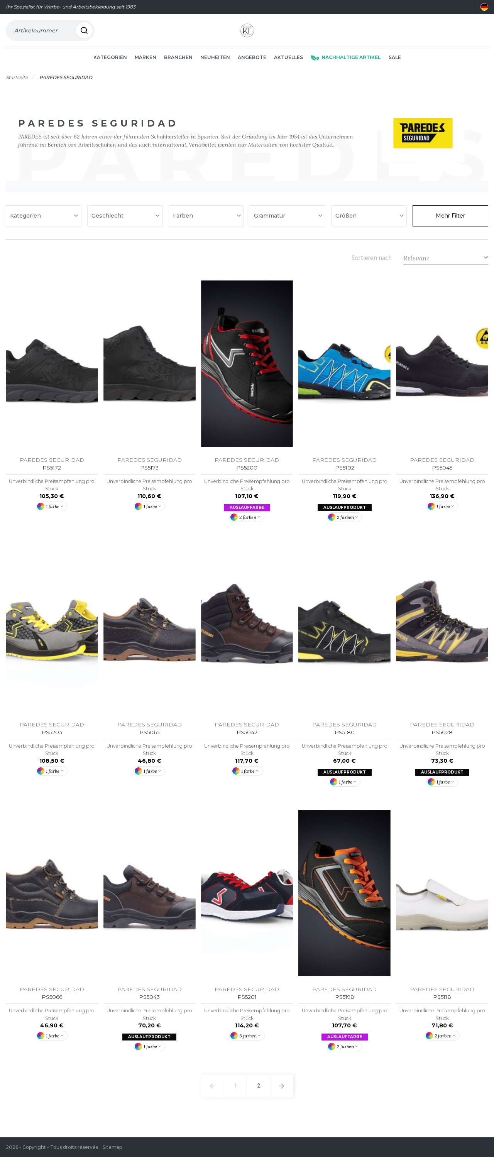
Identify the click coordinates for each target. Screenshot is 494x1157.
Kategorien (110, 66)
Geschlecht (108, 224)
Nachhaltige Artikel (346, 66)
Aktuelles (288, 66)
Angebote (252, 66)
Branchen (178, 66)
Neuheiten (215, 66)
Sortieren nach (372, 266)
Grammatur (270, 224)
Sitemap (112, 1147)
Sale (395, 66)
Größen (346, 224)
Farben (184, 224)
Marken (145, 66)
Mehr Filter (450, 224)
